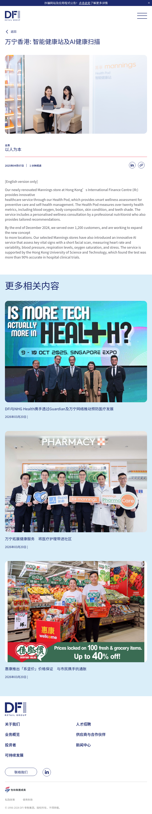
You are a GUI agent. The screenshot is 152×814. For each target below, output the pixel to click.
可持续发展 (14, 755)
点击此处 (84, 3)
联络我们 (21, 772)
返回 (13, 32)
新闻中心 (83, 744)
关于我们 (12, 724)
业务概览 (12, 734)
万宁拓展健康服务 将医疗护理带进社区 (38, 538)
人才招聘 (83, 724)
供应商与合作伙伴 (91, 734)
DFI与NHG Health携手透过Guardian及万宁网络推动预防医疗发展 (59, 408)
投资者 (10, 744)
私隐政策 (10, 799)
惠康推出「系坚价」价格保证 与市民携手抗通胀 (46, 668)
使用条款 (28, 799)
